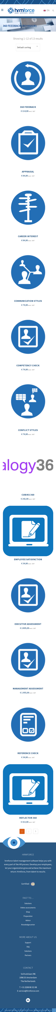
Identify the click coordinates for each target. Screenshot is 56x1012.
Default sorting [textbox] (24, 47)
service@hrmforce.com (29, 991)
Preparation (28, 916)
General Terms (47, 1010)
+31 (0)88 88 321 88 (29, 987)
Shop (28, 912)
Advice (28, 920)
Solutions (28, 903)
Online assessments (28, 908)
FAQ (28, 947)
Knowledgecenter (28, 925)
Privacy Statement (34, 1010)
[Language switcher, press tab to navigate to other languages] (46, 10)
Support (28, 943)
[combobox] (28, 47)
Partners (28, 955)
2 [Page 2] (28, 831)
